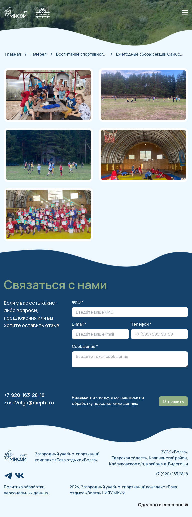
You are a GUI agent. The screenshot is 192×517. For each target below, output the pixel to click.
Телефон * (141, 324)
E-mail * (79, 324)
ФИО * (78, 302)
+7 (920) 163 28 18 (171, 474)
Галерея (38, 54)
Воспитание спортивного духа (81, 54)
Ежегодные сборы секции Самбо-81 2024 (150, 54)
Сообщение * (85, 346)
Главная (13, 54)
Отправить (173, 401)
